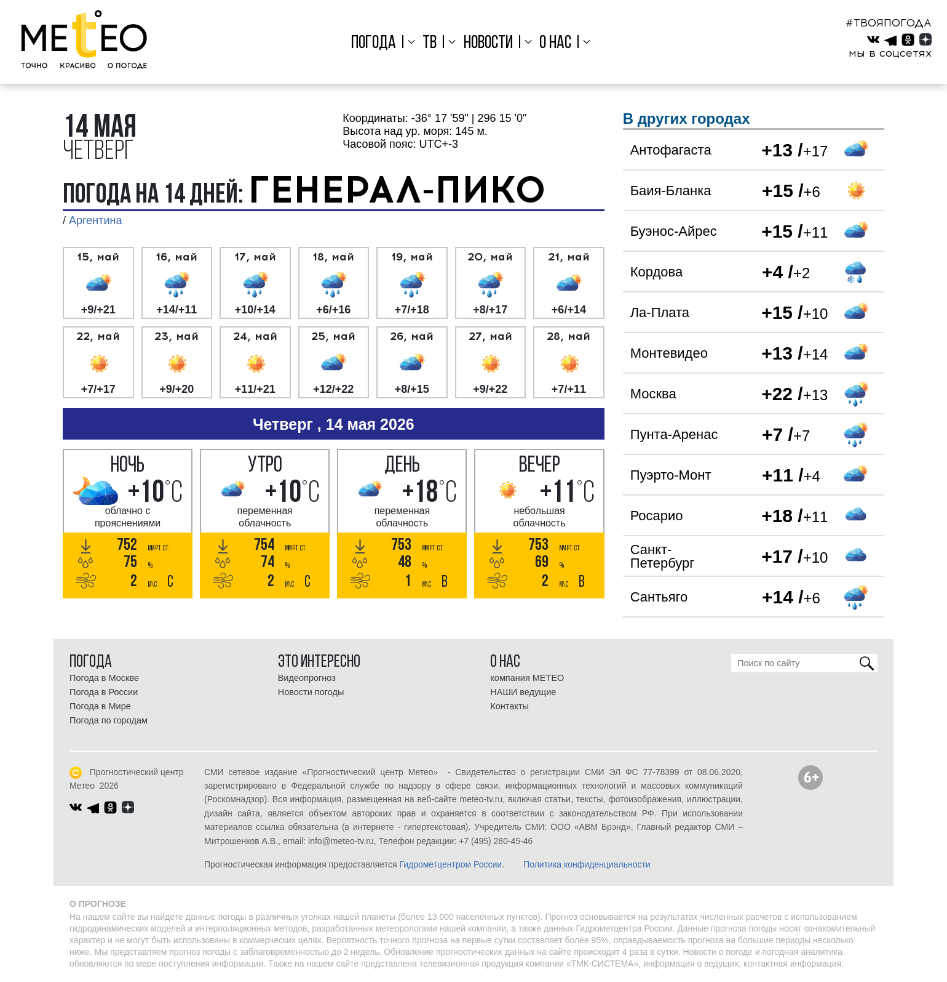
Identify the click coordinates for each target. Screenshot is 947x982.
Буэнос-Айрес (673, 231)
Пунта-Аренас (674, 434)
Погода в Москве (104, 678)
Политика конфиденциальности (587, 864)
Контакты (509, 706)
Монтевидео (669, 353)
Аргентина (95, 220)
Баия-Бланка (670, 190)
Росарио (656, 515)
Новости (488, 43)
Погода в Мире (100, 706)
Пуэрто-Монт (670, 475)
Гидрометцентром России (450, 864)
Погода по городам (108, 720)
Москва (653, 393)
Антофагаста (670, 150)
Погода (373, 43)
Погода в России (103, 692)
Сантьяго (659, 597)
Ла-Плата (659, 312)
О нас (555, 43)
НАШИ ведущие (523, 692)
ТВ (429, 43)
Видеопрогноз (307, 678)
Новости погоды (311, 692)
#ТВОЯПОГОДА (889, 23)
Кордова (656, 272)
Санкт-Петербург (662, 556)
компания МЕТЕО (527, 678)
